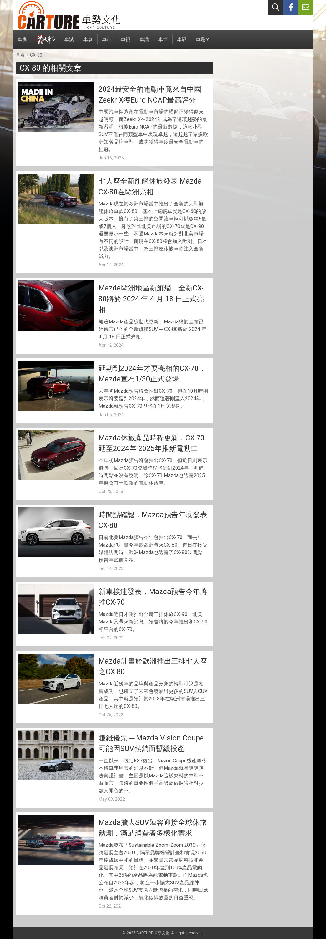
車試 (69, 43)
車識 (144, 43)
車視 (125, 43)
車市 (106, 43)
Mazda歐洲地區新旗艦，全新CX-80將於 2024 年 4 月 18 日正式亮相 (151, 299)
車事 (88, 43)
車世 (163, 43)
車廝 (22, 43)
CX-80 (36, 55)
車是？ (203, 43)
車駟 (181, 43)
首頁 (20, 55)
